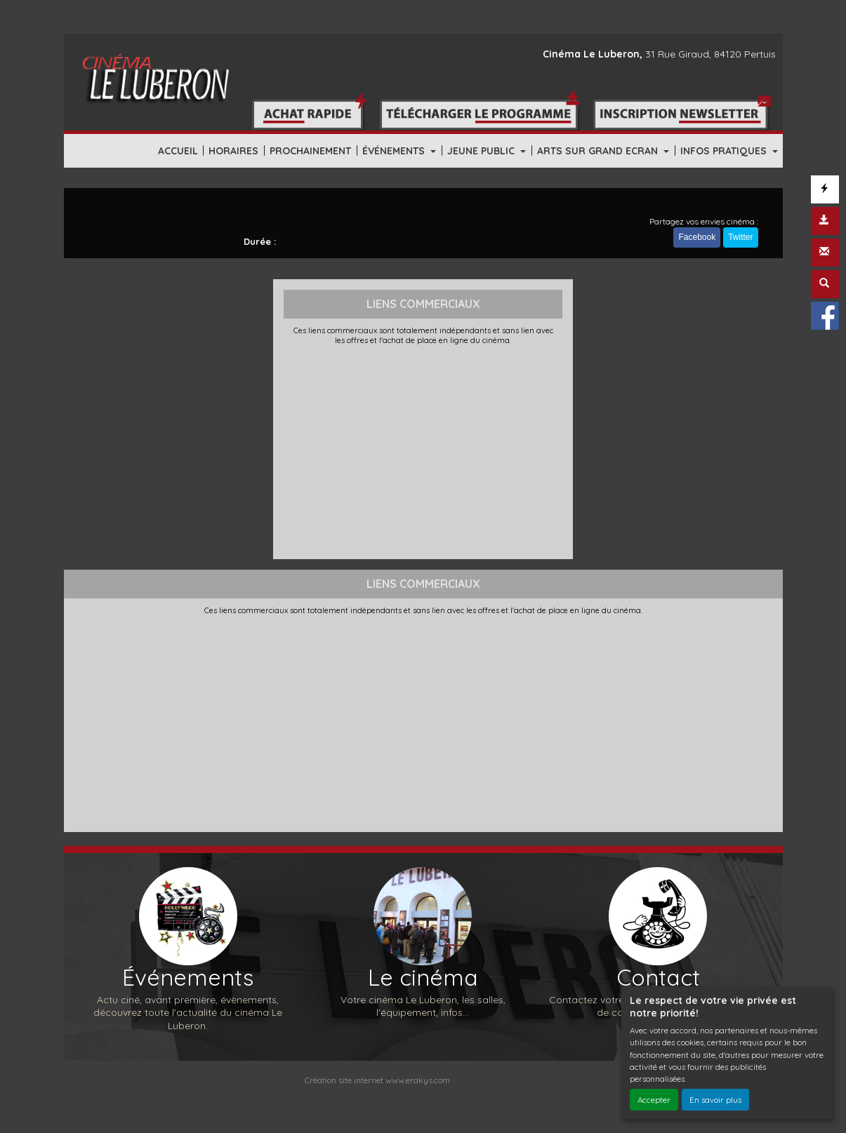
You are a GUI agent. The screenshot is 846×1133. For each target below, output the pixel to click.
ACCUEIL (178, 151)
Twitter (740, 237)
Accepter (653, 1099)
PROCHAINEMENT (310, 151)
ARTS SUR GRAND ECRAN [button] (599, 151)
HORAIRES (233, 151)
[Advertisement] (423, 450)
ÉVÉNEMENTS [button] (395, 151)
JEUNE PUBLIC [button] (482, 151)
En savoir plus (715, 1099)
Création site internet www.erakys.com (377, 1080)
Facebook (696, 237)
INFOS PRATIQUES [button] (724, 151)
